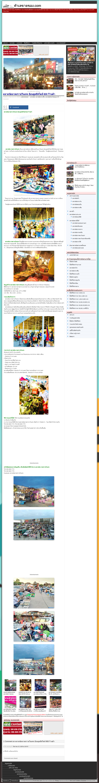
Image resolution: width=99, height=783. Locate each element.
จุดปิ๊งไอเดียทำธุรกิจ (75, 330)
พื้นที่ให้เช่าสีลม (74, 283)
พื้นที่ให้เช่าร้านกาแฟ (75, 264)
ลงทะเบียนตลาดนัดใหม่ (22, 774)
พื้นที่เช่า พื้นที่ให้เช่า (75, 321)
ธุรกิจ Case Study (13, 768)
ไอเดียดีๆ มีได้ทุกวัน (37, 43)
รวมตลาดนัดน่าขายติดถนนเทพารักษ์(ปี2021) (82, 166)
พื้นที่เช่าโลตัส (73, 261)
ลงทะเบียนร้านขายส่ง (28, 778)
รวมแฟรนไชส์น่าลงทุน (76, 324)
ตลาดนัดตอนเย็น (77, 204)
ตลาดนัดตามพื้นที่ (74, 220)
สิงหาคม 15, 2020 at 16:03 (20, 746)
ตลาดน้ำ (72, 211)
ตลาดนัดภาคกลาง (77, 229)
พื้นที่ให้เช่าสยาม (74, 286)
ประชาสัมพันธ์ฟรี (61, 43)
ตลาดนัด (12, 43)
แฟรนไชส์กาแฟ (74, 255)
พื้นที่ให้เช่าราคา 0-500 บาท (77, 293)
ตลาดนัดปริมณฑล (77, 226)
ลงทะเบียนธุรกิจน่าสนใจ (24, 776)
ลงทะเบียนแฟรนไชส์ (19, 772)
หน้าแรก (5, 43)
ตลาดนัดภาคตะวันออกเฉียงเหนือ (81, 238)
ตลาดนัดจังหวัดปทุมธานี (51, 97)
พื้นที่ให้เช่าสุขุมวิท (75, 280)
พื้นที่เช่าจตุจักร (74, 277)
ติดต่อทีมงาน (6, 781)
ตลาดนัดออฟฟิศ (77, 217)
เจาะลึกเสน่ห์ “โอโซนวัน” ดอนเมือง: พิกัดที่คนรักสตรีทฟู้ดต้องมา (84, 179)
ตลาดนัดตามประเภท (75, 214)
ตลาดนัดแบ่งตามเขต (78, 248)
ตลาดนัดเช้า (76, 198)
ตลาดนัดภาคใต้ (77, 241)
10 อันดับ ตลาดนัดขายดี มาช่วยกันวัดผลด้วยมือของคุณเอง (84, 93)
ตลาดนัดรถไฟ (73, 268)
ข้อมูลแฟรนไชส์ (8, 763)
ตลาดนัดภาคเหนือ (77, 232)
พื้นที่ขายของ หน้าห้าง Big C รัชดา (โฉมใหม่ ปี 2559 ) (84, 186)
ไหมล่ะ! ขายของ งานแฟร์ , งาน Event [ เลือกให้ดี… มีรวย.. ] (85, 86)
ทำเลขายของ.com (37, 780)
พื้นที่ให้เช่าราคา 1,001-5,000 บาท (79, 299)
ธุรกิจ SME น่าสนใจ (49, 43)
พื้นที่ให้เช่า (27, 43)
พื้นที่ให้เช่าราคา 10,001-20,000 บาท (80, 302)
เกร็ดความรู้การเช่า (75, 333)
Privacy (57, 780)
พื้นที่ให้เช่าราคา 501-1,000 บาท (78, 296)
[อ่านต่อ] (77, 72)
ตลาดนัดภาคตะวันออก (79, 235)
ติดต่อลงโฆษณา (15, 781)
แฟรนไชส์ (19, 43)
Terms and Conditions (75, 780)
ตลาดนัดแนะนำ (72, 162)
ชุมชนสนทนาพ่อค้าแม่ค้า (77, 327)
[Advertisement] (49, 27)
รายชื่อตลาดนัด (11, 766)
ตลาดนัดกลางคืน (40, 97)
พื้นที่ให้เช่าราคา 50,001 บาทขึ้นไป (79, 308)
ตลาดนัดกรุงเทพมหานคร (79, 223)
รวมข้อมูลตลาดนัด (75, 318)
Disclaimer (83, 780)
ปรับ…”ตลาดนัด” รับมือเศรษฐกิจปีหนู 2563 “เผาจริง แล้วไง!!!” (85, 79)
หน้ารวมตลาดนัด (74, 196)
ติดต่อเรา (72, 336)
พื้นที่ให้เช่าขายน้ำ (74, 274)
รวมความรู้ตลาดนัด (73, 76)
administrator (24, 97)
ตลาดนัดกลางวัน (77, 201)
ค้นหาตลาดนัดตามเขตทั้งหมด (78, 245)
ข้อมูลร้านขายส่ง (17, 770)
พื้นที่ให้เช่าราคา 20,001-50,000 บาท (80, 305)
